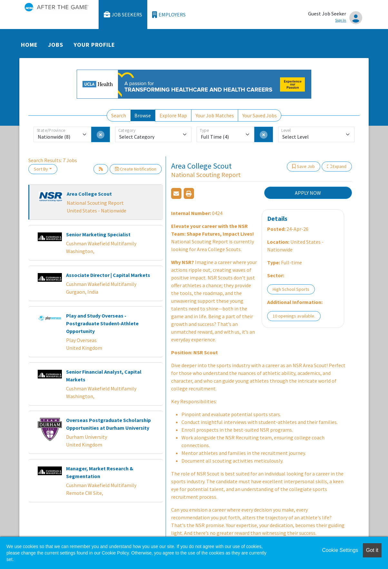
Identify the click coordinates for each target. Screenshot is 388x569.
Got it (372, 550)
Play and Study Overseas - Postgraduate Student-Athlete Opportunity (102, 323)
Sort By (41, 169)
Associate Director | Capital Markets (108, 275)
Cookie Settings (340, 550)
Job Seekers (123, 15)
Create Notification (135, 169)
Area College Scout (89, 194)
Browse (142, 115)
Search (118, 115)
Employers (169, 15)
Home (29, 44)
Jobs (55, 44)
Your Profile (94, 44)
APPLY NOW (308, 193)
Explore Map (173, 115)
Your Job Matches (215, 115)
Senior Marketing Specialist (98, 234)
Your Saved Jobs (259, 115)
